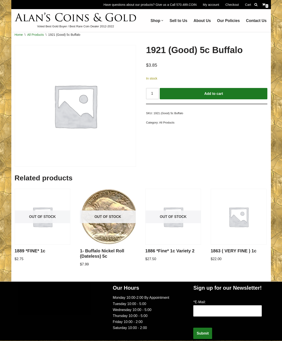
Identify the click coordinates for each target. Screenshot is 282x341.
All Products (35, 34)
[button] (162, 21)
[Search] (256, 4)
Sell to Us (178, 20)
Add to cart (213, 94)
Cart (248, 4)
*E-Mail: (199, 302)
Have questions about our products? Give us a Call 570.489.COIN (150, 4)
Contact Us (256, 20)
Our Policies (228, 20)
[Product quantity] (152, 94)
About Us (202, 20)
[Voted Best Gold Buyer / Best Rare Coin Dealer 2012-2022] (76, 20)
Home (19, 34)
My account (211, 4)
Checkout (232, 4)
